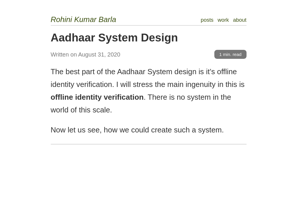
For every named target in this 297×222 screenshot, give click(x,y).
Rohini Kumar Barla (83, 19)
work (223, 20)
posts (207, 20)
